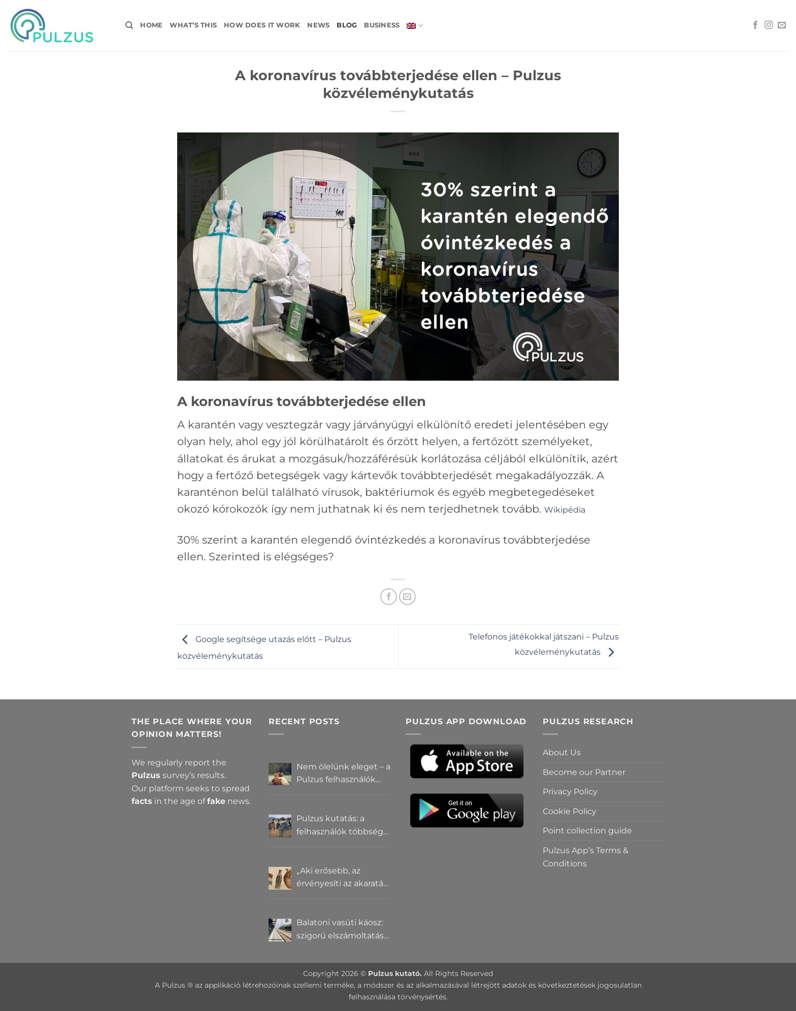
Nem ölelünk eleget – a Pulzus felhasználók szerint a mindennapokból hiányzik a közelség (343, 774)
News (318, 25)
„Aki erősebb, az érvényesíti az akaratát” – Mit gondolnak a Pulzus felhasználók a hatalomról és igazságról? (343, 878)
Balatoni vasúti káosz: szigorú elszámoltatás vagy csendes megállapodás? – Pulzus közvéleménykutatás (340, 930)
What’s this (193, 25)
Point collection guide (587, 830)
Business (382, 25)
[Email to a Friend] (407, 596)
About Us (562, 752)
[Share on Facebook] (388, 596)
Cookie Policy (569, 811)
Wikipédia (564, 510)
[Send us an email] (782, 25)
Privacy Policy (570, 791)
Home (151, 25)
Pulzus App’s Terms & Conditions (585, 857)
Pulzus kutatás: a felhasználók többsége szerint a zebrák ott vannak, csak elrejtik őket (342, 826)
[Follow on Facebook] (755, 25)
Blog (347, 25)
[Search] (129, 25)
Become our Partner (584, 772)
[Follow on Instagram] (769, 25)
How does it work (262, 25)
